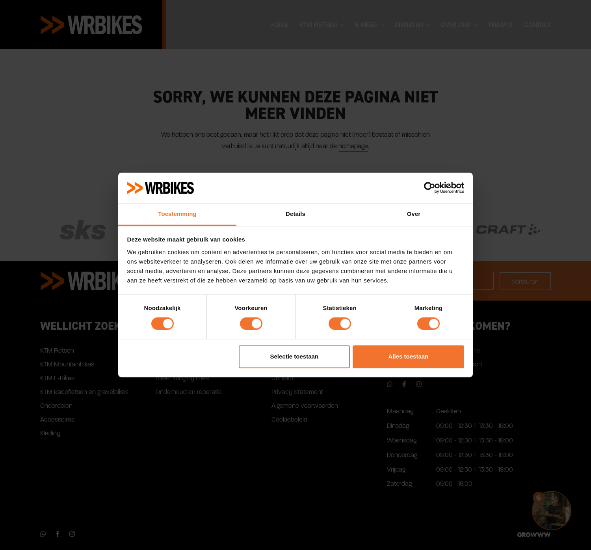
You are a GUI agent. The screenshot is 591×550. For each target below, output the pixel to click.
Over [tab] (414, 213)
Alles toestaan (408, 356)
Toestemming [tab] (177, 213)
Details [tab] (295, 213)
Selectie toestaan (294, 356)
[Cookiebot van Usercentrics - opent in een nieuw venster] (429, 188)
